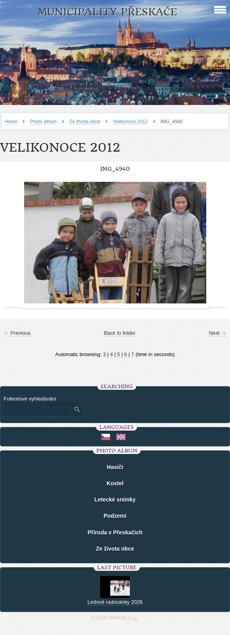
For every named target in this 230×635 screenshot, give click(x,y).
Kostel (115, 483)
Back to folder (120, 333)
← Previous (17, 333)
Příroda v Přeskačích (115, 532)
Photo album (43, 121)
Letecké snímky (114, 499)
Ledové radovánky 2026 (115, 602)
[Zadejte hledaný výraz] (37, 409)
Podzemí (115, 516)
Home (11, 121)
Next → (217, 333)
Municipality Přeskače (107, 12)
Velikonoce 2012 (130, 121)
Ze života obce (84, 121)
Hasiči (115, 467)
